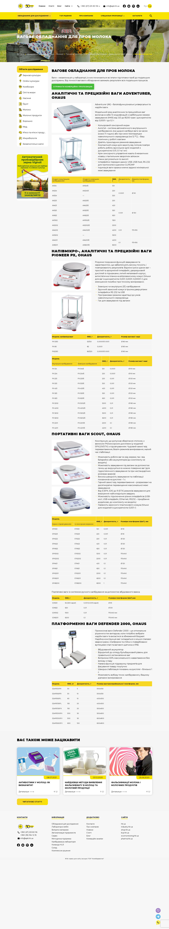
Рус (146, 6)
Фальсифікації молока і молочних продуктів (126, 784)
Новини (40, 6)
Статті (50, 6)
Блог (59, 6)
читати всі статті (33, 802)
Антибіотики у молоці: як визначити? (34, 784)
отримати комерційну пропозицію (73, 87)
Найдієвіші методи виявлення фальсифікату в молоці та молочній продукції (83, 786)
